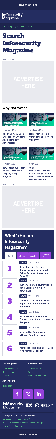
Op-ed (30, 372)
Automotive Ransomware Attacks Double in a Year (33, 333)
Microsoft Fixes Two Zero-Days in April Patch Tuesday (36, 349)
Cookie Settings (36, 423)
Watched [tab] (33, 256)
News (23, 262)
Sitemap (18, 426)
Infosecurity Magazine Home (14, 26)
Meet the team (8, 372)
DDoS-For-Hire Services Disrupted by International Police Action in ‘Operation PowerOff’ (33, 271)
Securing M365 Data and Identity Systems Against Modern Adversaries (14, 138)
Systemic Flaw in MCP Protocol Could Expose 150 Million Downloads (36, 287)
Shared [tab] (22, 256)
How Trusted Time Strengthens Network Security (41, 136)
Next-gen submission (37, 376)
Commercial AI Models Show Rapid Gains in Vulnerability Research (34, 303)
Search (31, 26)
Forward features (35, 368)
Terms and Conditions (11, 419)
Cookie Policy (7, 426)
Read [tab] (10, 256)
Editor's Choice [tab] (46, 256)
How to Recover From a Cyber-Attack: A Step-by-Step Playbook (13, 172)
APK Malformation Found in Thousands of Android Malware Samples (36, 319)
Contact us (6, 376)
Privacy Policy (27, 419)
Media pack (7, 386)
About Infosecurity (10, 368)
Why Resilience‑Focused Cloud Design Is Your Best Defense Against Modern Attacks (41, 173)
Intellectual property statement (15, 422)
